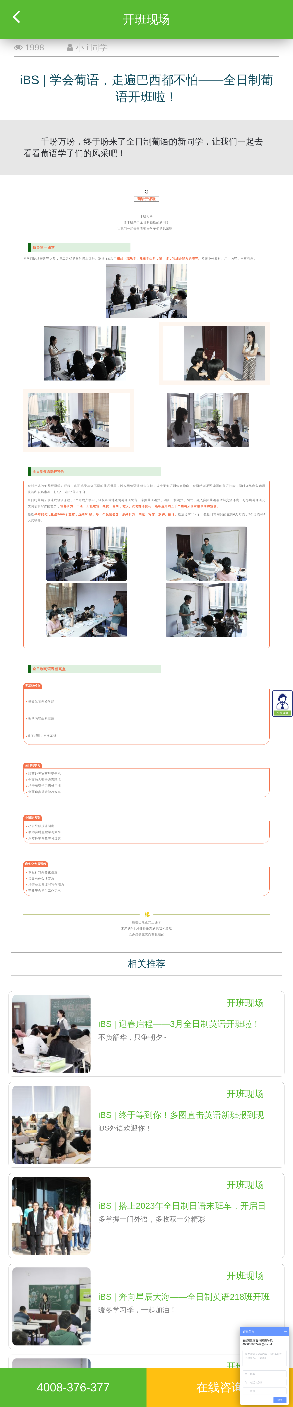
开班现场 (245, 1003)
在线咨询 (219, 1387)
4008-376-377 (73, 1387)
